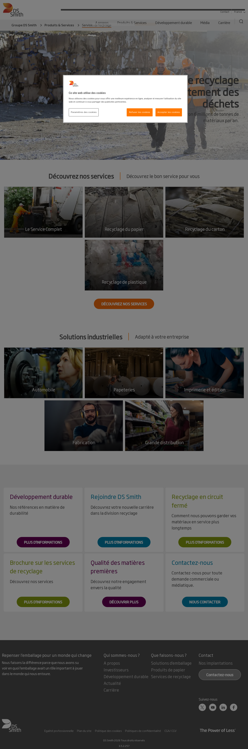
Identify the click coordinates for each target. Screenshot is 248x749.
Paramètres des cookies (84, 112)
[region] (125, 99)
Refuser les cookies (139, 112)
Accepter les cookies (169, 112)
